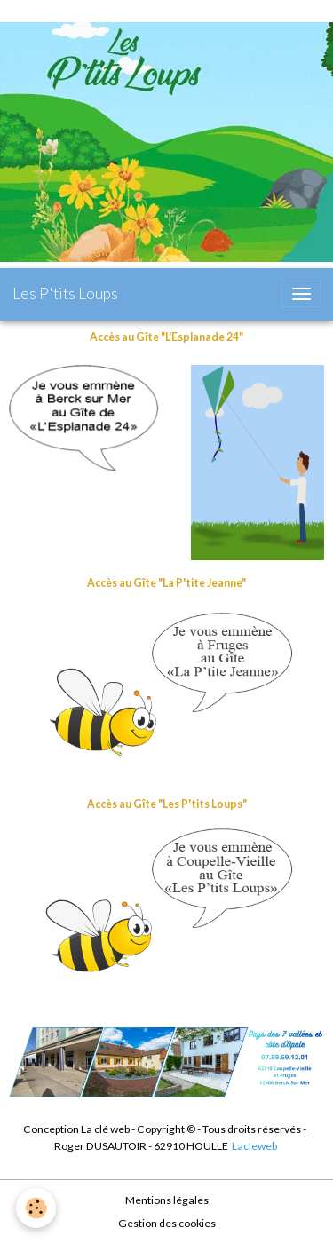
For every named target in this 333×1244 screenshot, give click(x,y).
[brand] (65, 293)
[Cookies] (36, 1208)
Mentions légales (167, 1200)
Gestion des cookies (167, 1223)
